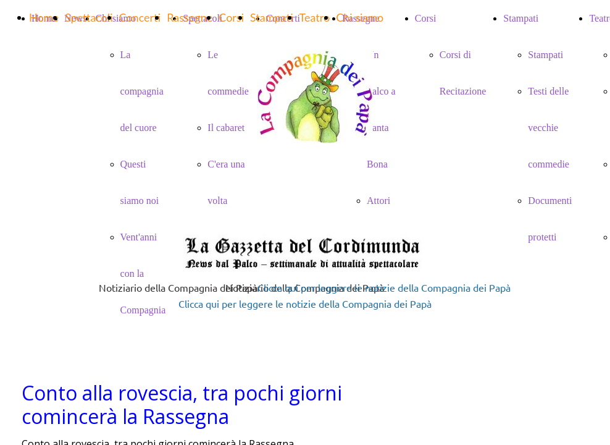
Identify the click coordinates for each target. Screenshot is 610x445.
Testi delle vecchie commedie (548, 127)
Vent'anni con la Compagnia (143, 273)
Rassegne (189, 17)
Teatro (314, 17)
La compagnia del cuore (142, 91)
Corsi (231, 17)
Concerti (140, 17)
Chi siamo (359, 17)
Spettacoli (89, 17)
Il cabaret (225, 127)
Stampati (545, 54)
